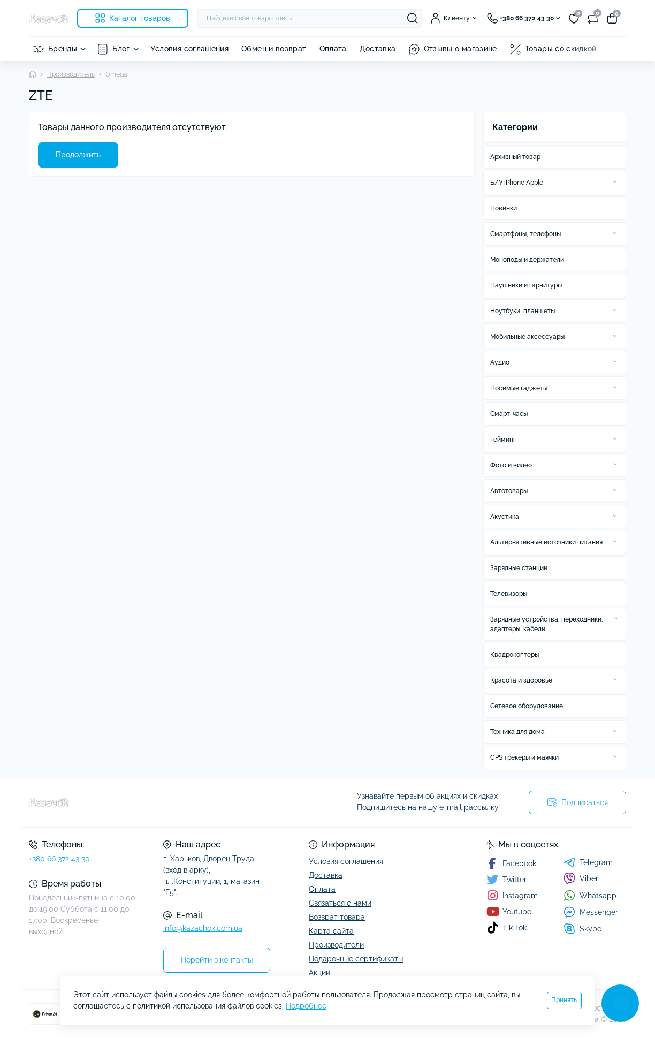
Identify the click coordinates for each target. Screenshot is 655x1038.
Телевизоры (508, 593)
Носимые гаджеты (518, 388)
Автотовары (509, 491)
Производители (336, 945)
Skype (582, 928)
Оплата (333, 48)
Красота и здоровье (521, 680)
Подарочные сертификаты (356, 958)
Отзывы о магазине (460, 48)
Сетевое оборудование (526, 706)
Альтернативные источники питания (546, 542)
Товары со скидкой (561, 48)
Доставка (378, 48)
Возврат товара (337, 917)
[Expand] (615, 182)
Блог (121, 48)
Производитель (71, 74)
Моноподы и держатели (527, 259)
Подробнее (306, 1006)
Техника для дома (517, 732)
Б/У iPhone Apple (516, 182)
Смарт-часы (509, 414)
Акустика (504, 516)
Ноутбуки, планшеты (522, 311)
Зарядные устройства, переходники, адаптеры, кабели (546, 624)
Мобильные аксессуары (527, 336)
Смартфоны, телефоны (525, 234)
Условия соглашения (189, 48)
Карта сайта (331, 931)
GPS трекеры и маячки (524, 757)
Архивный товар (515, 157)
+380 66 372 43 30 (59, 858)
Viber (580, 878)
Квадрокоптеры (514, 654)
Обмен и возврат (273, 48)
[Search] (412, 18)
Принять (564, 1000)
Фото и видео (511, 465)
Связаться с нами (340, 903)
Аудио (499, 362)
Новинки (503, 208)
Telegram (588, 862)
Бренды (62, 48)
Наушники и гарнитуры (526, 285)
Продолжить (78, 154)
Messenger (590, 912)
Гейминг (503, 439)
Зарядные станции (518, 568)
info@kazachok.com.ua (202, 928)
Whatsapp (589, 895)
